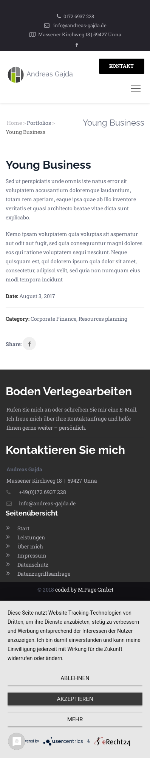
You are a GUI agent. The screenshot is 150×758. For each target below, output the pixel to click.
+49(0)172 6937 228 (36, 491)
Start (23, 528)
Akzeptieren (75, 699)
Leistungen (31, 537)
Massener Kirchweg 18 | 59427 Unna (79, 34)
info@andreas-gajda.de (80, 25)
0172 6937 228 (78, 16)
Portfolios (39, 122)
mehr (75, 719)
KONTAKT (121, 65)
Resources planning (103, 318)
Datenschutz (32, 564)
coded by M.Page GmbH (84, 589)
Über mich (30, 546)
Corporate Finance (53, 318)
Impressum (31, 555)
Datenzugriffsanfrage (43, 573)
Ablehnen (74, 678)
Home (14, 122)
